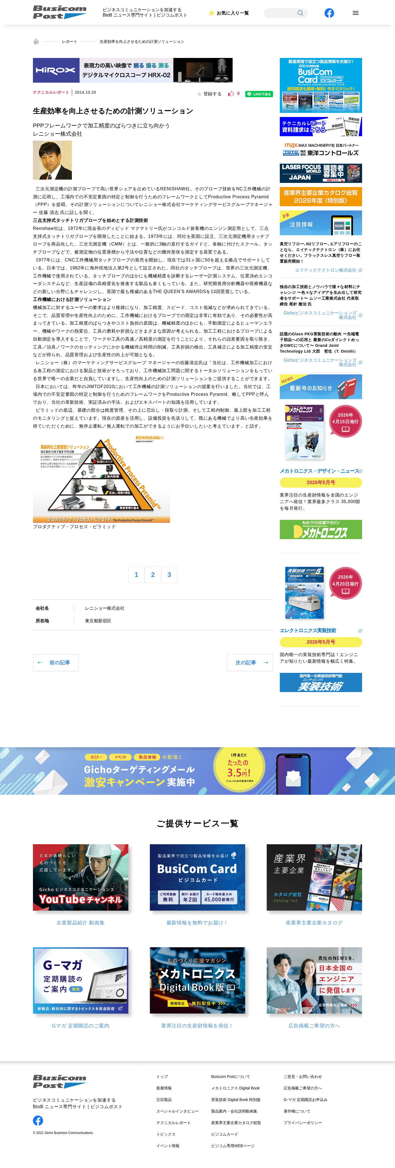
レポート (69, 41)
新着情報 (164, 1088)
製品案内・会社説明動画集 (234, 1111)
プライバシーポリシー (303, 1122)
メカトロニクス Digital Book (235, 1088)
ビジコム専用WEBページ (233, 1146)
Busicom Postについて (230, 1076)
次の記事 (246, 662)
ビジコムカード (224, 1134)
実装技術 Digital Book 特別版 (236, 1099)
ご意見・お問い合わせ (303, 1076)
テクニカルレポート (173, 1122)
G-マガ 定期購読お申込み (305, 1099)
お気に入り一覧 (233, 13)
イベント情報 (167, 1146)
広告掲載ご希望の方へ (303, 1088)
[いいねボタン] (231, 94)
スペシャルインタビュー (177, 1111)
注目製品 (164, 1099)
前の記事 (60, 662)
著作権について (297, 1111)
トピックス (166, 1134)
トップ (162, 1076)
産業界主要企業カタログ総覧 (236, 1122)
